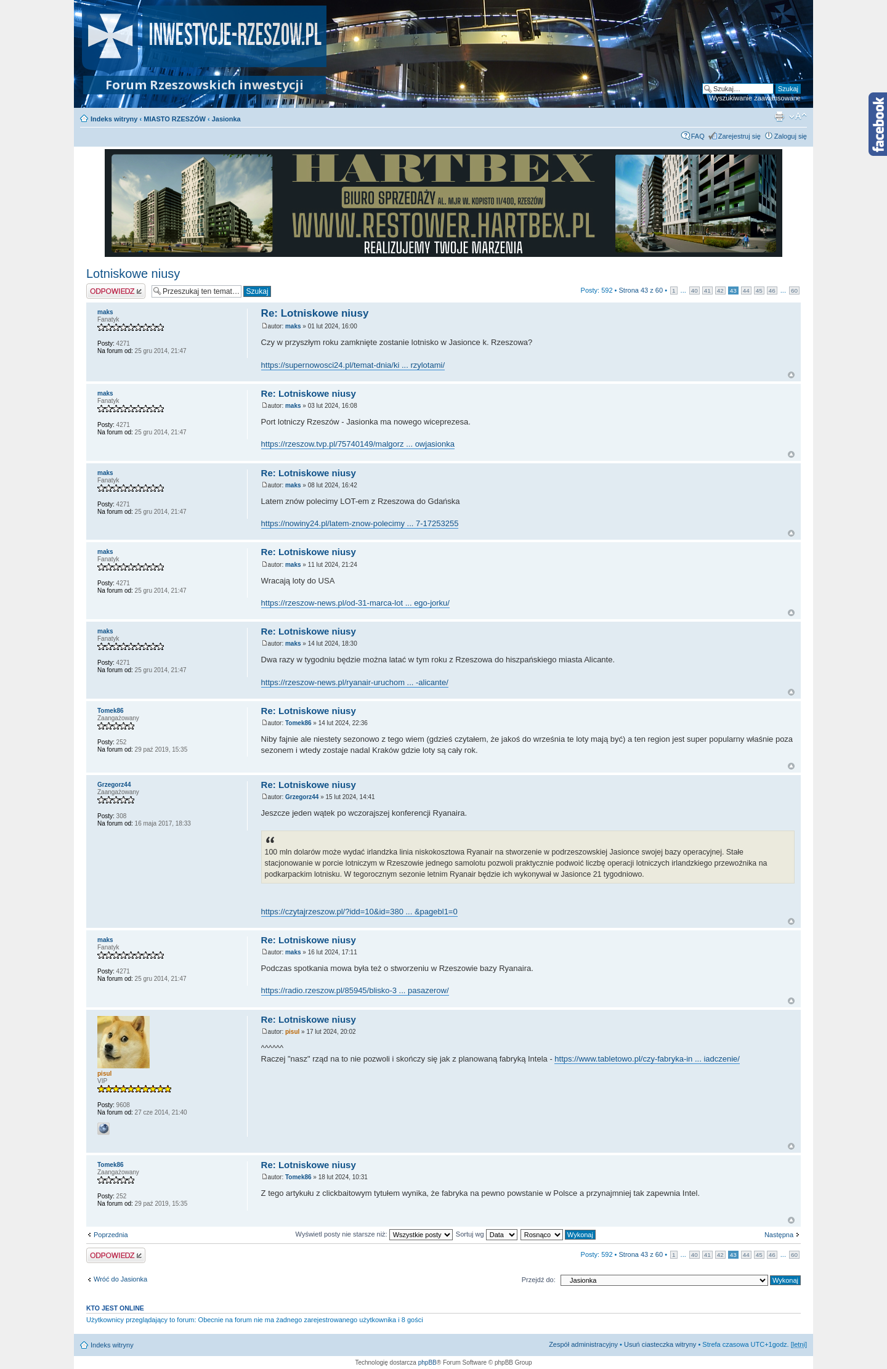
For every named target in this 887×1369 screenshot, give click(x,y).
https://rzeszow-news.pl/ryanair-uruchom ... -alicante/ (354, 682)
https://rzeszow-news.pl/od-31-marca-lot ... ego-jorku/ (355, 602)
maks (293, 326)
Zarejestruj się (739, 136)
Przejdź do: (539, 1279)
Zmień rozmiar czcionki (798, 116)
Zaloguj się (790, 136)
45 (759, 290)
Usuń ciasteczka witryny (660, 1344)
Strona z (641, 290)
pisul (292, 1031)
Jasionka (226, 119)
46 (772, 290)
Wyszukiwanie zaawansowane (755, 98)
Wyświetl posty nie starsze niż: (374, 1234)
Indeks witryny (114, 119)
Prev (121, 203)
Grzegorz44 (301, 797)
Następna (778, 1234)
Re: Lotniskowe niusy (315, 313)
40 (694, 290)
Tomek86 (298, 723)
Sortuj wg (486, 1234)
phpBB (427, 1362)
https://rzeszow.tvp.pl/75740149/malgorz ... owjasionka (358, 444)
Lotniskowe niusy (133, 273)
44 (746, 290)
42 (720, 290)
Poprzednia (111, 1234)
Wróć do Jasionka (120, 1279)
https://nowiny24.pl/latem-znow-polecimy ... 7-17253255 (360, 523)
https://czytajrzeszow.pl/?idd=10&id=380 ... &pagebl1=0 (359, 911)
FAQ (698, 136)
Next (766, 203)
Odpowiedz (115, 291)
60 (794, 290)
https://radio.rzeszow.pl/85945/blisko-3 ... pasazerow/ (355, 990)
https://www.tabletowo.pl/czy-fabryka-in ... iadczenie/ (647, 1058)
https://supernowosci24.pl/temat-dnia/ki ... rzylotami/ (353, 365)
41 (707, 290)
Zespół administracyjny (583, 1344)
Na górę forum (791, 375)
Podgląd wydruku (779, 116)
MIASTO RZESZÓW (175, 119)
